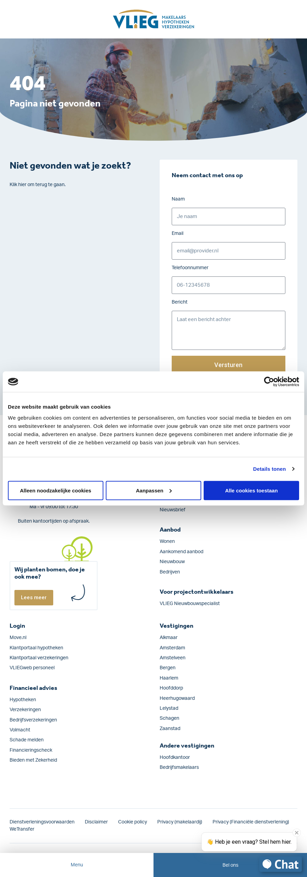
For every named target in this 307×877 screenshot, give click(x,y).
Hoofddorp (171, 688)
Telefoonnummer (190, 267)
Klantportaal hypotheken (36, 648)
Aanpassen (154, 490)
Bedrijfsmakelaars (179, 767)
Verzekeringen (25, 709)
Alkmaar (169, 637)
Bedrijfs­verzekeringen (33, 720)
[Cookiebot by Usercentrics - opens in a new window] (269, 382)
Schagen (169, 718)
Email (177, 233)
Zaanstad (170, 728)
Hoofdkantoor (175, 757)
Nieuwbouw (172, 561)
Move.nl (18, 637)
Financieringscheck (31, 750)
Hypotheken (23, 699)
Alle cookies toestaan (251, 490)
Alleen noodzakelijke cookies (55, 490)
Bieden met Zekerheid (33, 760)
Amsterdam (172, 648)
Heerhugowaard (177, 698)
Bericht (179, 302)
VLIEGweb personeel (32, 667)
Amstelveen (172, 658)
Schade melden (27, 740)
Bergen (167, 667)
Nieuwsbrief (172, 510)
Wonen (167, 541)
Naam (178, 199)
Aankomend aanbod (181, 551)
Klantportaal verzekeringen (39, 658)
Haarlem (169, 678)
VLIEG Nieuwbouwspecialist (190, 603)
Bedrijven (170, 572)
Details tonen (269, 469)
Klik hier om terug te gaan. (38, 184)
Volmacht (20, 730)
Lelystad (169, 708)
